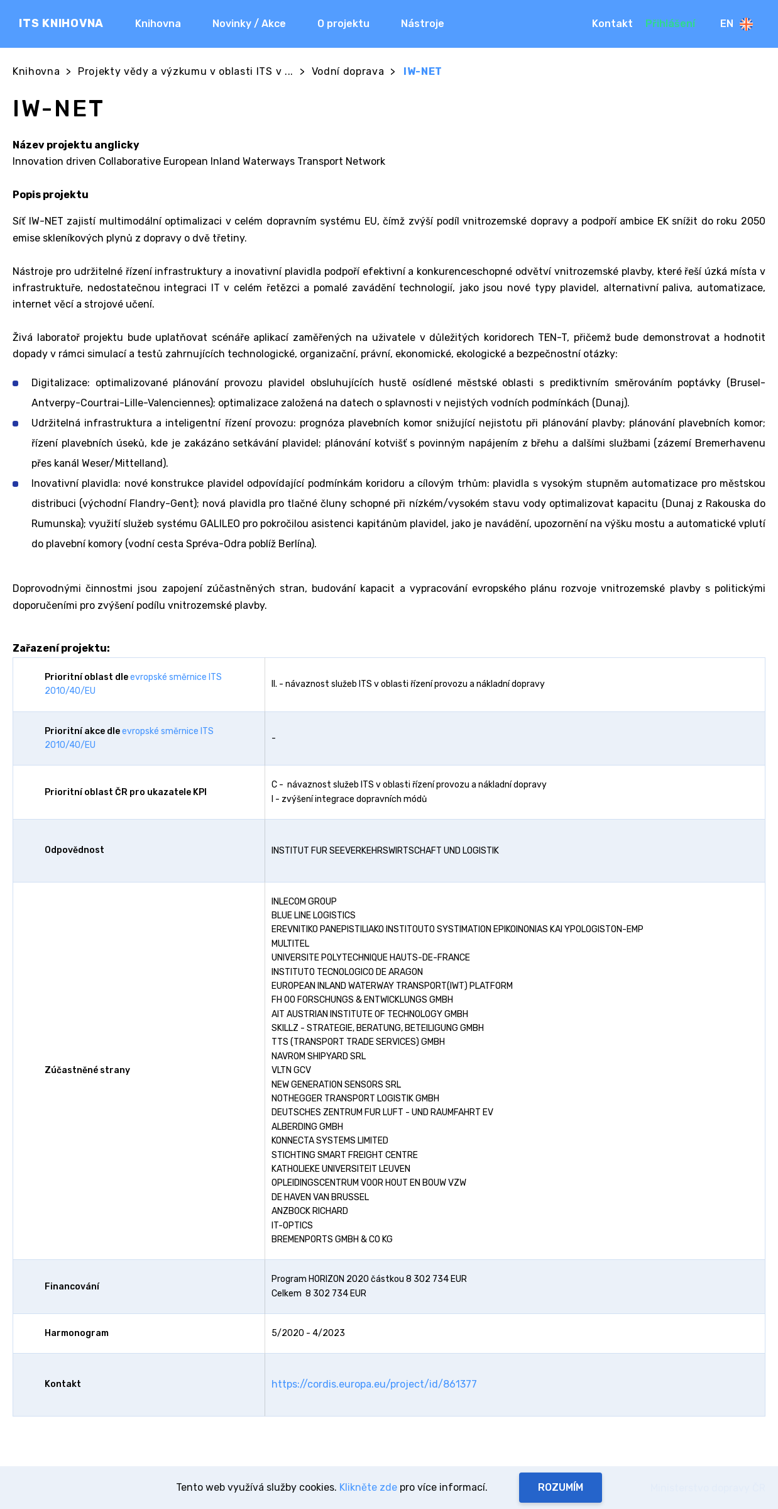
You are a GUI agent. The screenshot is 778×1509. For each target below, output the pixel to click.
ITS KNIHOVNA (61, 23)
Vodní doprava (348, 71)
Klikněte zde (368, 1487)
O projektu (343, 24)
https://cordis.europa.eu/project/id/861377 (374, 1384)
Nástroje (422, 24)
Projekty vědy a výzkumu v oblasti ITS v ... (185, 71)
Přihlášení (670, 24)
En (736, 24)
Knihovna (158, 24)
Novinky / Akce (249, 24)
